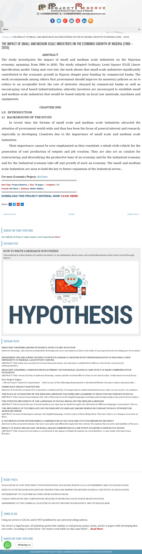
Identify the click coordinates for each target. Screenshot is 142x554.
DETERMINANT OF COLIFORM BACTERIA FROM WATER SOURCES (35, 494)
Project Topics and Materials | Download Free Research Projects (80, 552)
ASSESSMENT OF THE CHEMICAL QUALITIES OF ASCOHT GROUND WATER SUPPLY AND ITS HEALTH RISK (56, 503)
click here (42, 176)
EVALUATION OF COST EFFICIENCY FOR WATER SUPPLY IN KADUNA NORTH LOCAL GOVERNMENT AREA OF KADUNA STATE (65, 485)
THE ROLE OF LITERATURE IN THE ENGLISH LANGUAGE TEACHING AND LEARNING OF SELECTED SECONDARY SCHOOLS (67, 394)
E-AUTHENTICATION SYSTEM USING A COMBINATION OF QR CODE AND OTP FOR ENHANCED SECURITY (58, 421)
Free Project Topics (11, 379)
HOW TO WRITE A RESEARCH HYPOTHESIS (30, 251)
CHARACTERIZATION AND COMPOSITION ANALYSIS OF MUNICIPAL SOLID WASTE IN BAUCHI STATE (53, 499)
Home (5, 37)
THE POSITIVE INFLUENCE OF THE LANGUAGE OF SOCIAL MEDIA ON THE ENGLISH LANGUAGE (53, 401)
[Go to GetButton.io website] (7, 551)
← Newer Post (9, 214)
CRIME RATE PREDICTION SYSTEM (20, 387)
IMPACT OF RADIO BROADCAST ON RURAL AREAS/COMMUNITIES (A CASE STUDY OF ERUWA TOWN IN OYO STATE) (63, 428)
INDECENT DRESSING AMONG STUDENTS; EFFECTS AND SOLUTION (38, 347)
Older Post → (133, 214)
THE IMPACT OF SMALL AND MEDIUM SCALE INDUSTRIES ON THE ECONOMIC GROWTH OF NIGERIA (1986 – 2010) (67, 45)
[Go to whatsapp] (7, 545)
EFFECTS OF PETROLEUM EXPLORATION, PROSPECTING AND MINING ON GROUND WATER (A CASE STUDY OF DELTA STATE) (65, 490)
